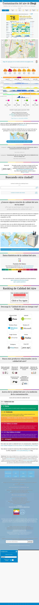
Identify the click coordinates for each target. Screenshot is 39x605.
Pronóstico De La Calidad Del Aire (19, 581)
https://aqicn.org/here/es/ (19, 152)
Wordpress (13, 395)
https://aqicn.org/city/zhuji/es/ (19, 158)
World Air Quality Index (10, 540)
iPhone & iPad (13, 366)
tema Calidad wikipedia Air (8, 527)
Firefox (26, 385)
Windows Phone (13, 376)
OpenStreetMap (31, 57)
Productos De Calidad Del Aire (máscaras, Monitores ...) (19, 582)
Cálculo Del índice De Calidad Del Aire (20, 580)
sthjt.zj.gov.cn (23, 125)
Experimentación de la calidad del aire (20, 572)
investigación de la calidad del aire (19, 569)
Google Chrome (13, 385)
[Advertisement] (19, 171)
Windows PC (26, 376)
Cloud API (26, 395)
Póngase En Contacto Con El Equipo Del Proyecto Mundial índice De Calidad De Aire (19, 564)
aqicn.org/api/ (25, 187)
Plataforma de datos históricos (19, 584)
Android (26, 366)
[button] (20, 51)
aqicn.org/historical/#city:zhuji (27, 298)
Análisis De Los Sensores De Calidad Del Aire (19, 573)
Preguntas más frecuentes (19, 576)
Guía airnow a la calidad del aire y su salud (27, 527)
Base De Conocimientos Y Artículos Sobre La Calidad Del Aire (19, 571)
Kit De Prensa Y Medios (19, 566)
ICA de (9, 14)
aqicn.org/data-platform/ (19, 314)
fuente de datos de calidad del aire (19, 579)
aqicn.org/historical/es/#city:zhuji (19, 312)
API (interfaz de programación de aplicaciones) (19, 583)
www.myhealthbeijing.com (23, 532)
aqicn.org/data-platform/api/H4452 (24, 185)
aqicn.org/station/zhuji (28, 299)
